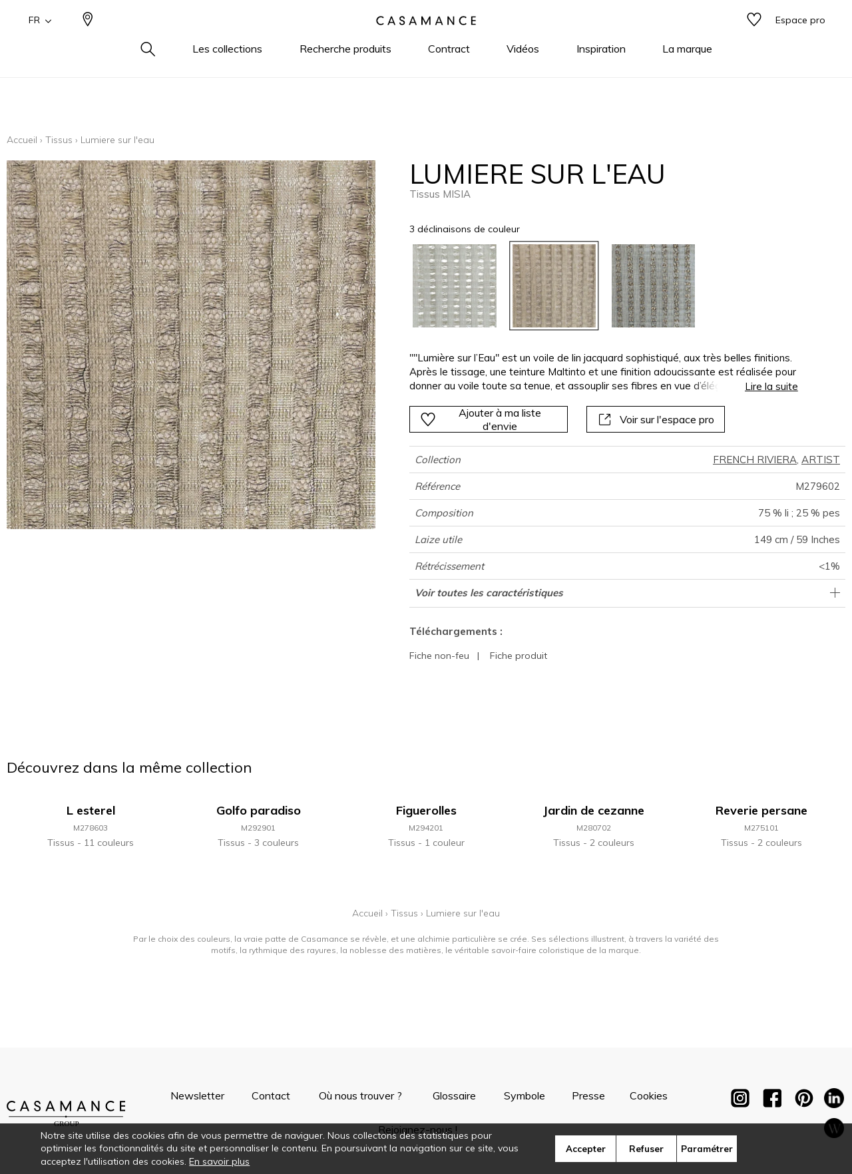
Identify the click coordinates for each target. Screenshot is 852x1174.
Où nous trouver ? (360, 1095)
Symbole (524, 1095)
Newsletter (197, 1095)
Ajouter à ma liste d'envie (480, 419)
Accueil (22, 140)
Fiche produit (518, 656)
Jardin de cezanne (593, 810)
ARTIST (820, 459)
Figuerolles (426, 810)
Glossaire (454, 1095)
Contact (271, 1095)
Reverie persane (761, 810)
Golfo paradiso (258, 810)
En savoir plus (219, 1161)
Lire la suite (771, 386)
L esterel (91, 810)
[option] (454, 285)
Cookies (649, 1095)
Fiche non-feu (439, 656)
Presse (588, 1095)
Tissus (59, 140)
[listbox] (595, 285)
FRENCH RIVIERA (755, 459)
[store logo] (426, 42)
